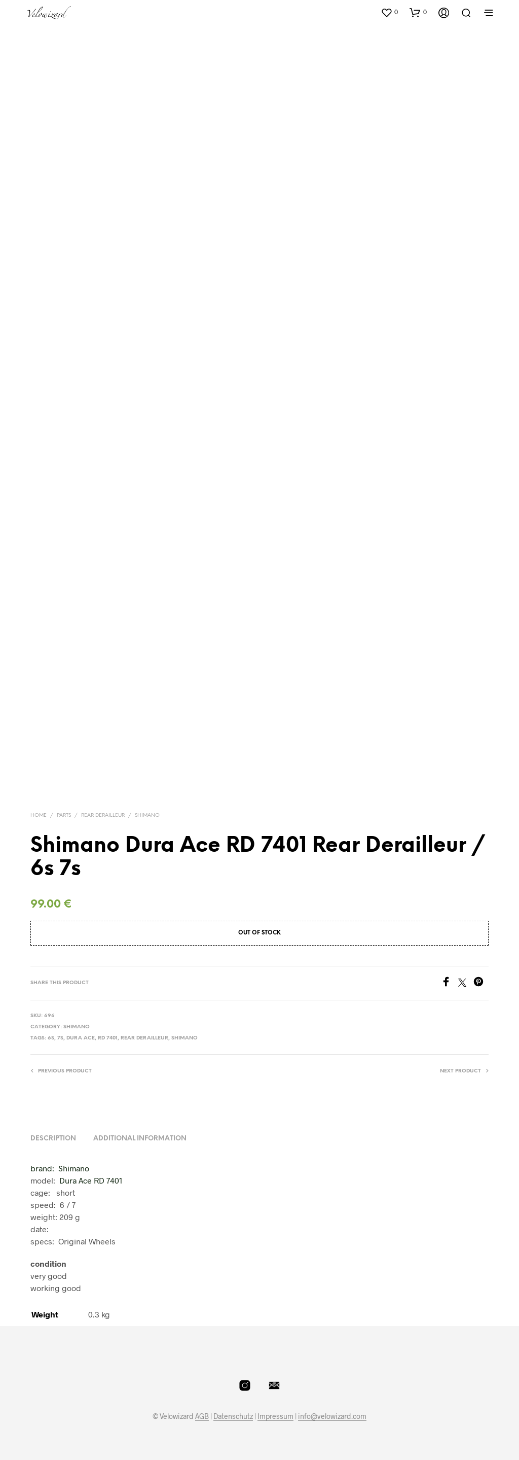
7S (60, 1038)
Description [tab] (53, 1138)
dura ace (80, 1038)
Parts (64, 815)
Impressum (275, 1416)
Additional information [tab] (140, 1138)
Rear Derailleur (103, 815)
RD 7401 (108, 1038)
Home (38, 815)
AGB (202, 1416)
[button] (389, 12)
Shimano (147, 815)
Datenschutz (233, 1416)
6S (51, 1038)
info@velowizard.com (332, 1416)
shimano (184, 1038)
